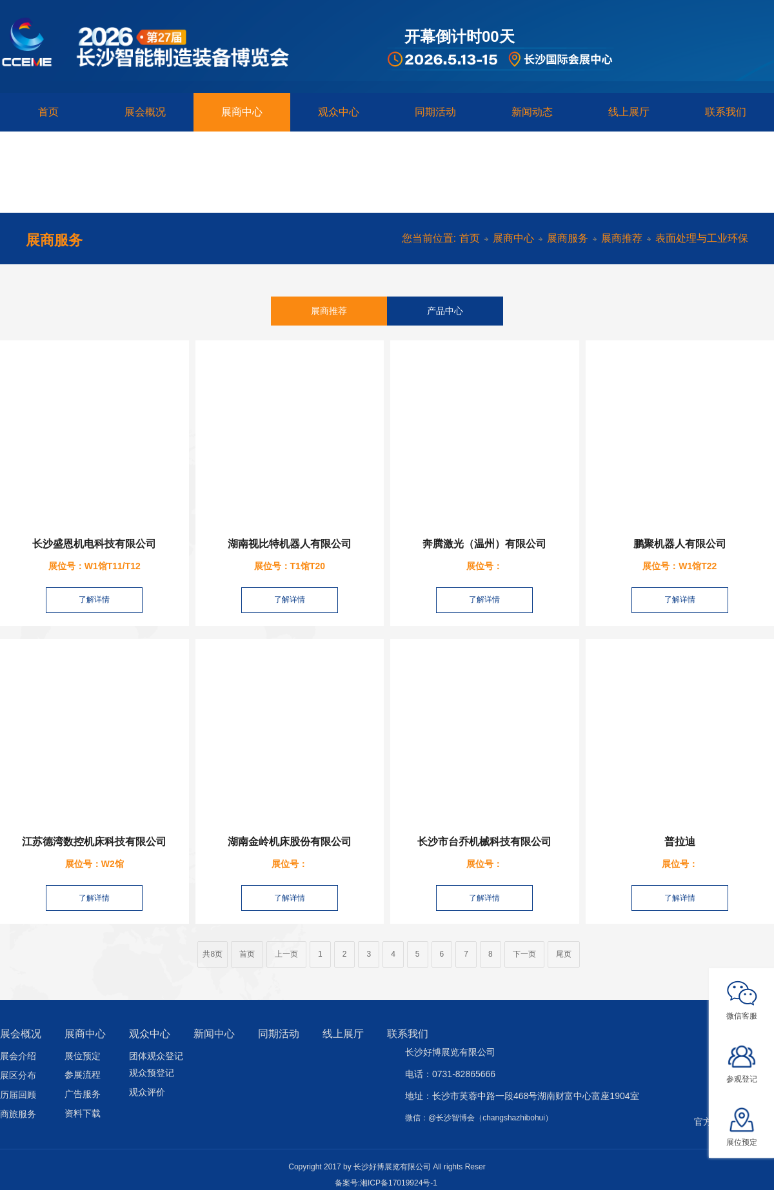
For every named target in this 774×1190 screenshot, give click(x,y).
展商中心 (242, 111)
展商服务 (567, 238)
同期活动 (435, 111)
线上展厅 (629, 111)
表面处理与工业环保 (701, 238)
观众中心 (338, 111)
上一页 (286, 954)
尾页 (563, 954)
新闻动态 (532, 111)
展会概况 (145, 111)
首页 (48, 111)
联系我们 (725, 111)
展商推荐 (621, 238)
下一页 (524, 954)
